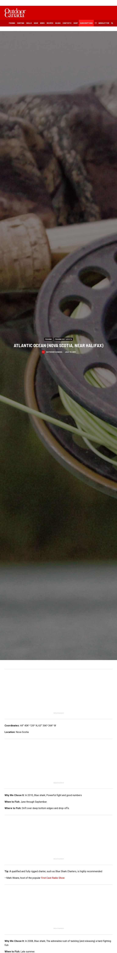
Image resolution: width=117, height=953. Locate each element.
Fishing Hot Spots (63, 339)
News (42, 23)
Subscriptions (86, 23)
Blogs (57, 23)
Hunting (20, 23)
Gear (36, 23)
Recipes (50, 23)
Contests (67, 23)
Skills (29, 23)
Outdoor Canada (54, 352)
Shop (75, 23)
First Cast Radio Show (53, 877)
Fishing (12, 23)
